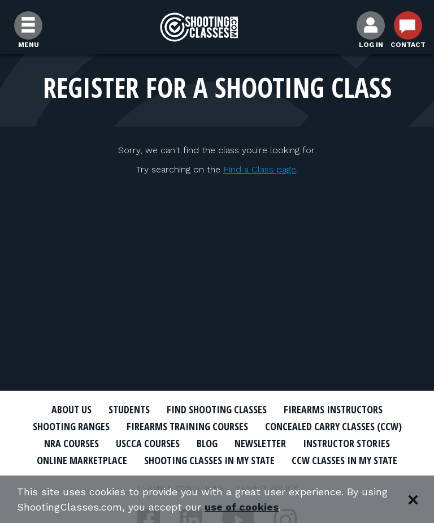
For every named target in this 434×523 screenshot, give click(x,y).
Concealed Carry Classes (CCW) (333, 426)
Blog (207, 443)
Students (129, 409)
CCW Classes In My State (344, 460)
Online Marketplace (82, 460)
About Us (71, 409)
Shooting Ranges (71, 426)
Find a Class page (259, 169)
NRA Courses (71, 443)
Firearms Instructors (333, 409)
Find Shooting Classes (217, 409)
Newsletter (260, 443)
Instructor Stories (346, 443)
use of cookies (242, 507)
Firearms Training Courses (187, 426)
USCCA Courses (148, 443)
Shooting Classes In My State (209, 460)
